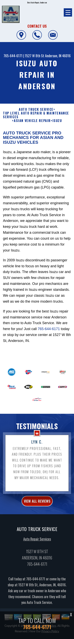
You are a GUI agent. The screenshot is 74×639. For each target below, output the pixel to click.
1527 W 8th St (34, 55)
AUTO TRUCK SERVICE (36, 109)
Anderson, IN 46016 (58, 55)
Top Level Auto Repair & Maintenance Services (36, 115)
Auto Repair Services (37, 540)
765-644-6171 (13, 55)
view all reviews (37, 503)
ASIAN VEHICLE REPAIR (32, 121)
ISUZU (57, 121)
